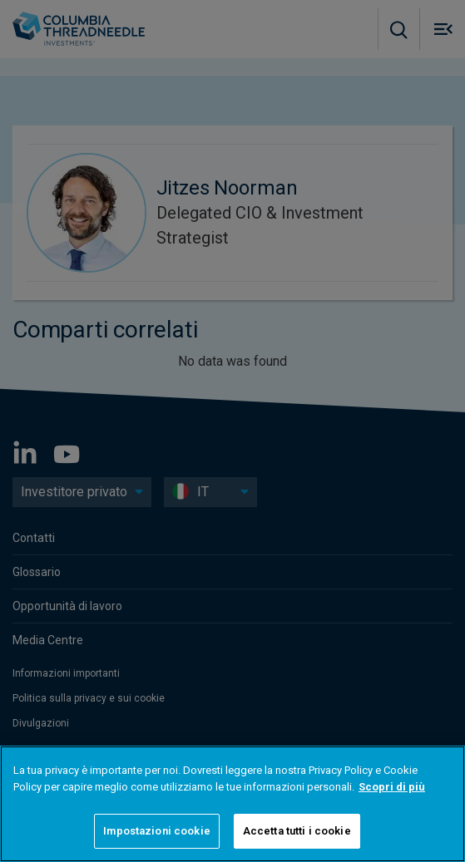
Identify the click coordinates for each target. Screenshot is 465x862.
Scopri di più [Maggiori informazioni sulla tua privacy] (392, 787)
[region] (232, 804)
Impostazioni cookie (156, 831)
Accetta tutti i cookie (297, 831)
